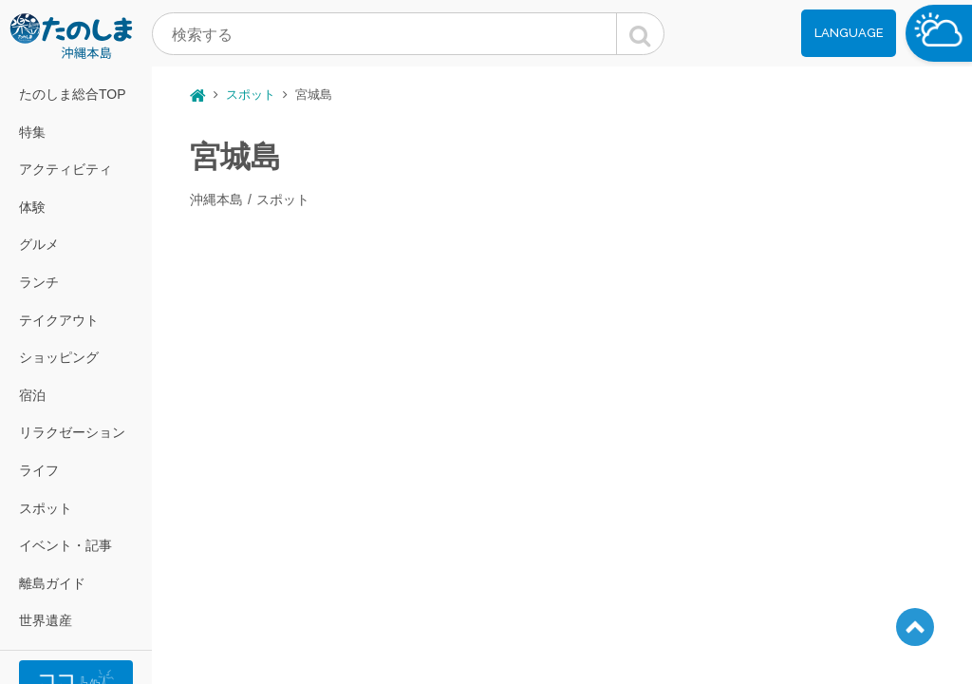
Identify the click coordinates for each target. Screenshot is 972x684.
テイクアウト (59, 320)
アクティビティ (65, 169)
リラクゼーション (72, 432)
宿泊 (32, 395)
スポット (45, 508)
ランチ (39, 282)
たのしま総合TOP (72, 94)
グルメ (39, 244)
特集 (32, 132)
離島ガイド (52, 583)
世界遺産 (45, 620)
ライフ (39, 470)
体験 (32, 207)
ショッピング (59, 357)
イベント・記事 (65, 545)
